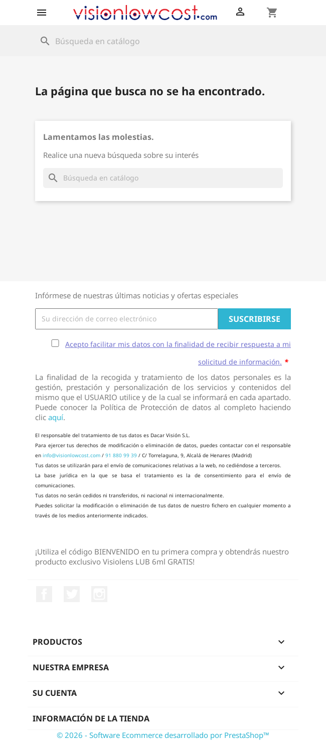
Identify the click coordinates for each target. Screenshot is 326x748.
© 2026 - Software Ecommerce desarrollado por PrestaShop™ (163, 735)
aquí (55, 417)
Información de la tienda (91, 718)
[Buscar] (163, 41)
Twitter (72, 594)
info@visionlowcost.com (71, 455)
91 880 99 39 (121, 455)
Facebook (44, 594)
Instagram (99, 594)
